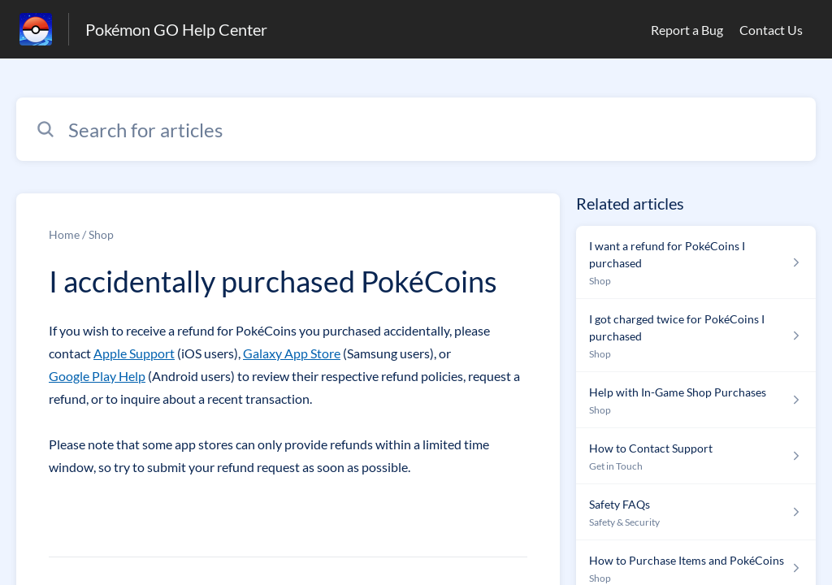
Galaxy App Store (291, 353)
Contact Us (771, 29)
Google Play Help (97, 376)
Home (64, 234)
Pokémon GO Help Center (176, 29)
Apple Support (134, 353)
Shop (101, 234)
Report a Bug (687, 29)
